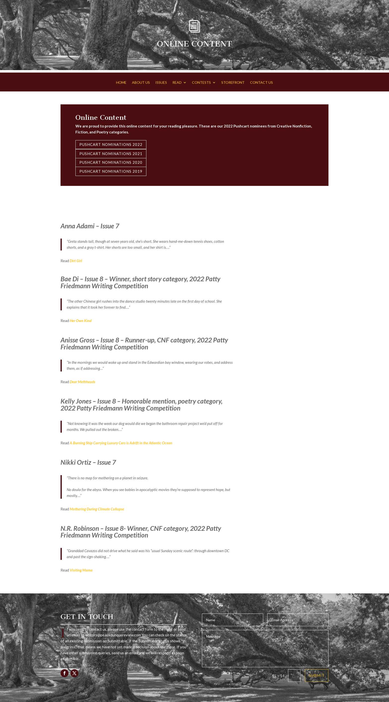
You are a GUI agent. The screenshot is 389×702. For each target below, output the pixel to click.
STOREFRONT (233, 82)
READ (177, 82)
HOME (121, 82)
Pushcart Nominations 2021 (110, 153)
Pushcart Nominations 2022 (110, 144)
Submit (316, 675)
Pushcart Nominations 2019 (110, 171)
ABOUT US (141, 82)
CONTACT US (261, 82)
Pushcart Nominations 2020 (110, 162)
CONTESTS (201, 82)
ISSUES (161, 82)
